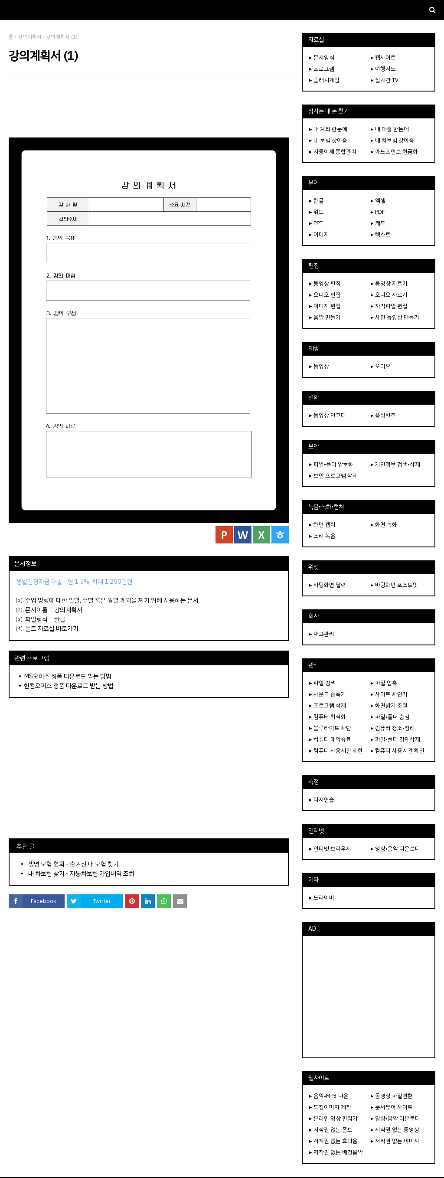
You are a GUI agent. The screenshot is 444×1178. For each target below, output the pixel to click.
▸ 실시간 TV (384, 80)
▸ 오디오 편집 (325, 295)
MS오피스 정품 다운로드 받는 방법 (67, 676)
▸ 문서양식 (321, 57)
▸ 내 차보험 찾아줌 (392, 140)
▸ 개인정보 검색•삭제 (395, 464)
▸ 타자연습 (321, 799)
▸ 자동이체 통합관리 (332, 151)
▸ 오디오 (381, 366)
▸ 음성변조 (383, 415)
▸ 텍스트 (381, 234)
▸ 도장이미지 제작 (330, 1107)
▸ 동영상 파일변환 (392, 1096)
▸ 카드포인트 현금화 (394, 151)
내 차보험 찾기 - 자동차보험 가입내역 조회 (81, 873)
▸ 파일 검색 (322, 683)
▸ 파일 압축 (384, 683)
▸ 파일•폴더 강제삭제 (395, 739)
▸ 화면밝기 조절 (389, 705)
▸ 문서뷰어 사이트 (392, 1107)
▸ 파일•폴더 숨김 (390, 717)
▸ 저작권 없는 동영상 (395, 1130)
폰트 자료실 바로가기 (51, 628)
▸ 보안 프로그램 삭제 (333, 475)
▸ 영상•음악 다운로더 (395, 848)
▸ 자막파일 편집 (389, 306)
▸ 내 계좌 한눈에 (328, 129)
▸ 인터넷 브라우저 (330, 848)
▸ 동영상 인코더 (327, 415)
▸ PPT (316, 223)
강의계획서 (30, 37)
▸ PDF (378, 212)
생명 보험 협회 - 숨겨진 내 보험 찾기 (73, 864)
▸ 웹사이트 (383, 57)
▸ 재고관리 (321, 634)
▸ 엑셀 (378, 200)
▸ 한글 (316, 200)
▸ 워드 (316, 212)
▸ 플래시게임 (324, 80)
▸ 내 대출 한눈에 (390, 129)
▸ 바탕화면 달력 (327, 585)
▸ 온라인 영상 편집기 (333, 1118)
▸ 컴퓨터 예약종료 (330, 739)
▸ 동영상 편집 (325, 283)
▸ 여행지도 (383, 69)
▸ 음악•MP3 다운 (329, 1096)
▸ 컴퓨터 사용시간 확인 (397, 750)
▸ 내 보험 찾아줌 (328, 140)
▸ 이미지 (319, 234)
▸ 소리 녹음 (322, 536)
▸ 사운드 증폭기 (327, 694)
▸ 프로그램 (321, 69)
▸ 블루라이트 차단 (330, 728)
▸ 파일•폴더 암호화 (331, 464)
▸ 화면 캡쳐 (322, 524)
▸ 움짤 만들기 (325, 317)
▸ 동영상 (319, 366)
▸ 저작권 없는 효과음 (333, 1141)
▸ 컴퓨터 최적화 (327, 717)
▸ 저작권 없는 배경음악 (336, 1152)
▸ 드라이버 (321, 897)
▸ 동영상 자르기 (389, 283)
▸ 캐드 (378, 223)
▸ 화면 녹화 (384, 524)
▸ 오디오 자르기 (389, 295)
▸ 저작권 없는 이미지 (395, 1141)
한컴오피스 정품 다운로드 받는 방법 (69, 685)
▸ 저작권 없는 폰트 (331, 1130)
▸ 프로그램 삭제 (327, 705)
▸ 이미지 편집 (325, 306)
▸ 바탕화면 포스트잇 (394, 585)
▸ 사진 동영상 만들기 (395, 317)
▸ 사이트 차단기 (389, 694)
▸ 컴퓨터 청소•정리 (393, 728)
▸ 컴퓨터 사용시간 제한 (336, 750)
